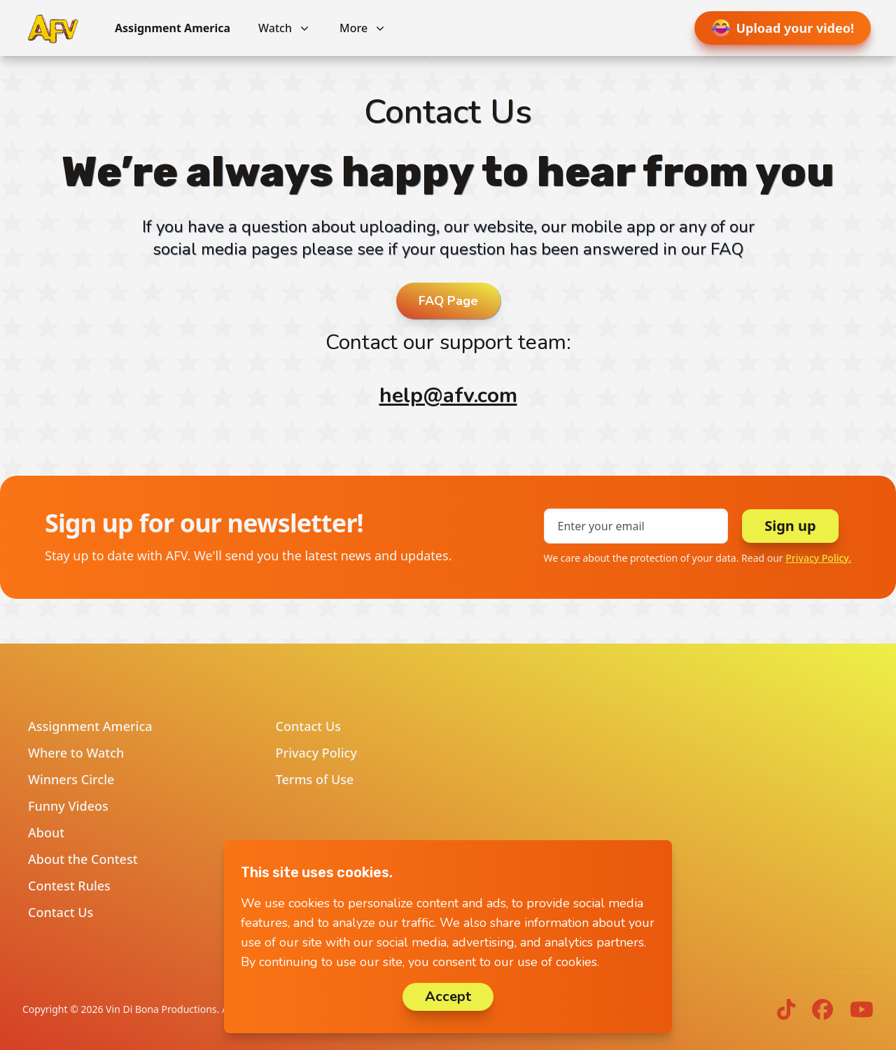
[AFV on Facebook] (822, 1009)
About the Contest (83, 859)
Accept (448, 996)
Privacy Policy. (818, 558)
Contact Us (60, 912)
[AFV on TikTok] (786, 1009)
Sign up (790, 525)
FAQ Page (448, 300)
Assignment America (172, 28)
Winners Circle (71, 779)
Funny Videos (68, 805)
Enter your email (601, 526)
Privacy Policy (316, 752)
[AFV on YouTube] (862, 1009)
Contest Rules (69, 885)
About (46, 832)
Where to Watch (76, 752)
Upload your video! (783, 28)
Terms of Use (315, 779)
